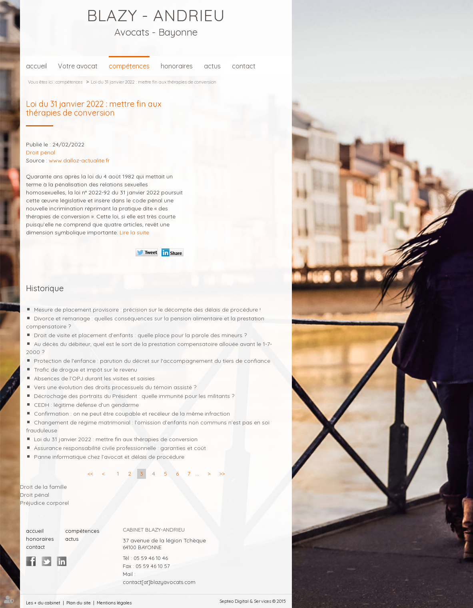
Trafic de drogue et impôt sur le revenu (85, 369)
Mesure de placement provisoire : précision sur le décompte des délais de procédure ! (147, 309)
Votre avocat (78, 66)
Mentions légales (114, 603)
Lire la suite (134, 232)
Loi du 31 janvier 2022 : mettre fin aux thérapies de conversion (153, 82)
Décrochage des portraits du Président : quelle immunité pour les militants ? (134, 396)
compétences (129, 66)
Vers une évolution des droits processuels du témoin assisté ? (115, 387)
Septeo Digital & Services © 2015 (253, 601)
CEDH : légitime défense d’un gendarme (86, 404)
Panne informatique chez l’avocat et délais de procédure (109, 456)
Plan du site (78, 603)
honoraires (177, 66)
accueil (36, 66)
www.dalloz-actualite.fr (79, 160)
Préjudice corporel (44, 502)
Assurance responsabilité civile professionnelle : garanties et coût (120, 448)
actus (212, 66)
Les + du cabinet (43, 603)
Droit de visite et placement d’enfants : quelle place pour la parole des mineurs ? (140, 335)
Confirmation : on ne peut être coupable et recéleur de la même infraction (132, 413)
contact (243, 66)
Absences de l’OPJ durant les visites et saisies (94, 378)
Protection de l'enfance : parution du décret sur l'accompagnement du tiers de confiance (152, 360)
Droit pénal (34, 494)
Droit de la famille (43, 486)
